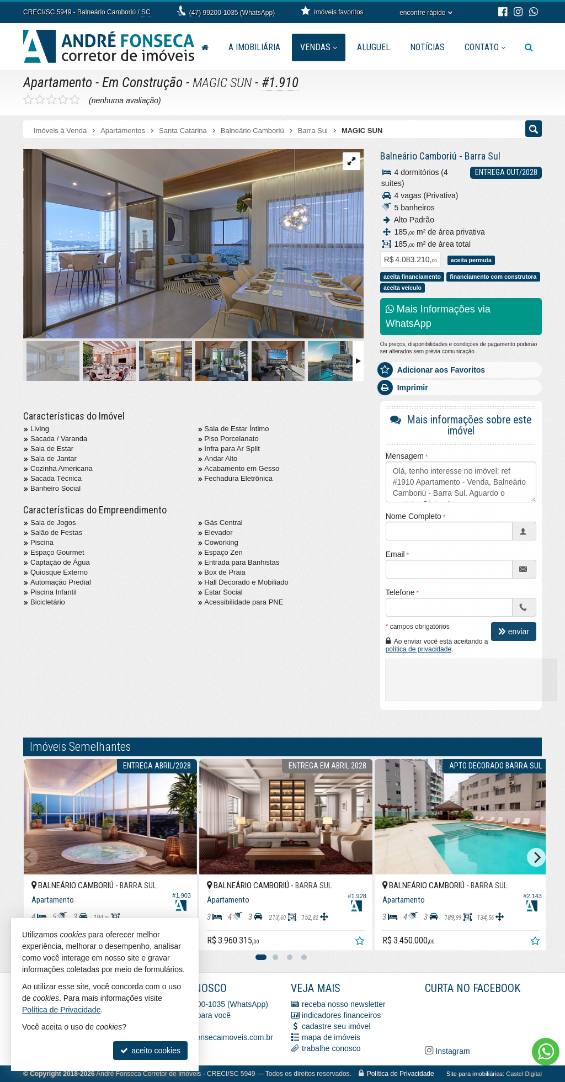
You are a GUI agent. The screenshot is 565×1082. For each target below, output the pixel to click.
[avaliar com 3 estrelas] (51, 99)
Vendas (318, 47)
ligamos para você (199, 1015)
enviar (513, 631)
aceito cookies (150, 1050)
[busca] (528, 47)
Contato (485, 47)
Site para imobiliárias (474, 1073)
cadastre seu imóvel (336, 1026)
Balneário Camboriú (418, 156)
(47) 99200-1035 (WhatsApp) (232, 13)
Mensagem (405, 456)
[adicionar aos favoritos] (354, 938)
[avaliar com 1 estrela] (28, 99)
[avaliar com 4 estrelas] (63, 99)
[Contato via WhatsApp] (545, 1051)
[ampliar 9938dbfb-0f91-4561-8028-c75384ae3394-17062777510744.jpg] (193, 244)
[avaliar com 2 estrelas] (40, 99)
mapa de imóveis (331, 1037)
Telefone (400, 592)
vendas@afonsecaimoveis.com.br (215, 1037)
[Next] (536, 857)
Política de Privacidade (400, 1074)
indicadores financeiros (341, 1015)
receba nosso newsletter (344, 1004)
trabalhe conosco (331, 1048)
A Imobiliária (254, 47)
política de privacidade (418, 649)
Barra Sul (482, 156)
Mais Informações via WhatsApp (438, 316)
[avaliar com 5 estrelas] (75, 99)
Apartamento (57, 83)
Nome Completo (413, 516)
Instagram (452, 1051)
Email (395, 554)
